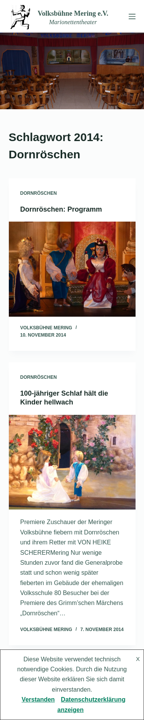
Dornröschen (38, 193)
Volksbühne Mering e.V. (73, 13)
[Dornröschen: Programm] (72, 269)
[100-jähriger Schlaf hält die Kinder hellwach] (72, 462)
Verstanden (38, 699)
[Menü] (131, 16)
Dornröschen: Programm (61, 209)
